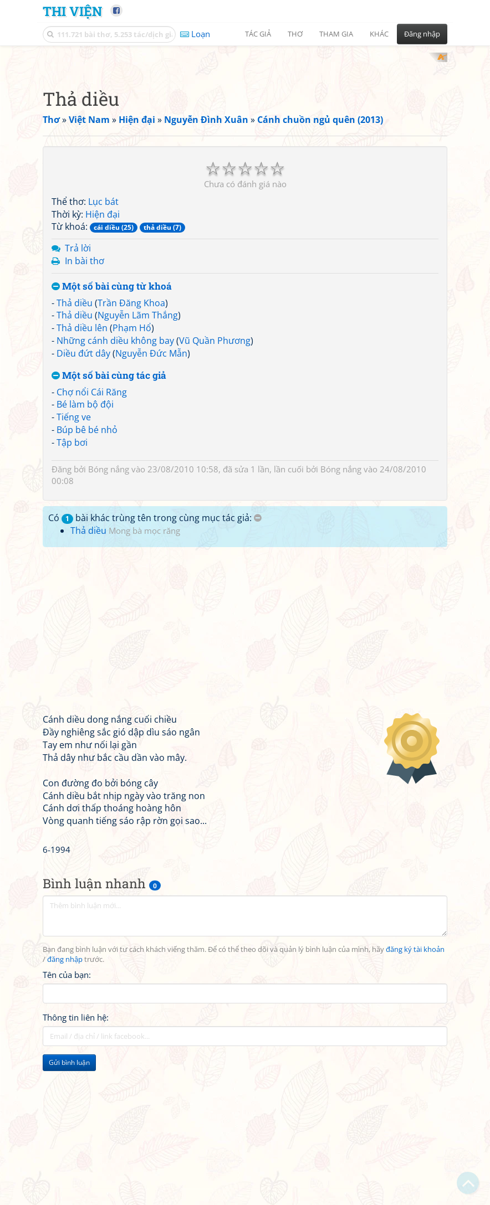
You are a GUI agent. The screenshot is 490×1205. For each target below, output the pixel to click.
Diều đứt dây (83, 498)
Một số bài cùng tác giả (109, 520)
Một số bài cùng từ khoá (112, 431)
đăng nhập (65, 1104)
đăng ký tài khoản (415, 1094)
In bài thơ (84, 405)
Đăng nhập (422, 34)
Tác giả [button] (258, 34)
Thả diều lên (82, 472)
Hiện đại (102, 359)
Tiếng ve (74, 561)
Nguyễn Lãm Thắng (138, 460)
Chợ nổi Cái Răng (92, 537)
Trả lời (78, 393)
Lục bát (103, 346)
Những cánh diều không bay (115, 485)
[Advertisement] (245, 130)
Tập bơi (72, 587)
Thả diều (75, 447)
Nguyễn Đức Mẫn (151, 498)
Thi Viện (72, 10)
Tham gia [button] (336, 34)
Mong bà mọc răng (144, 675)
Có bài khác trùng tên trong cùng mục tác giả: (155, 662)
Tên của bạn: (67, 1119)
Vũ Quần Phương (215, 485)
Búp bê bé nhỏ (87, 574)
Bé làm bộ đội (85, 549)
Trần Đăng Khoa (131, 447)
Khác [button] (379, 34)
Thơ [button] (295, 34)
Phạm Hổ (132, 472)
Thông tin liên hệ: (76, 1162)
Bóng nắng (108, 613)
